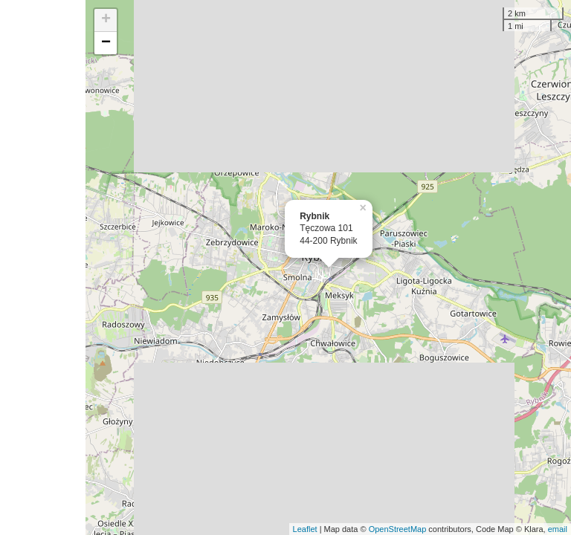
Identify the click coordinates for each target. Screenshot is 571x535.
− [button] (106, 43)
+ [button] (106, 20)
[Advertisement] (43, 267)
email (557, 529)
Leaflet (305, 529)
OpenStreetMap (398, 529)
